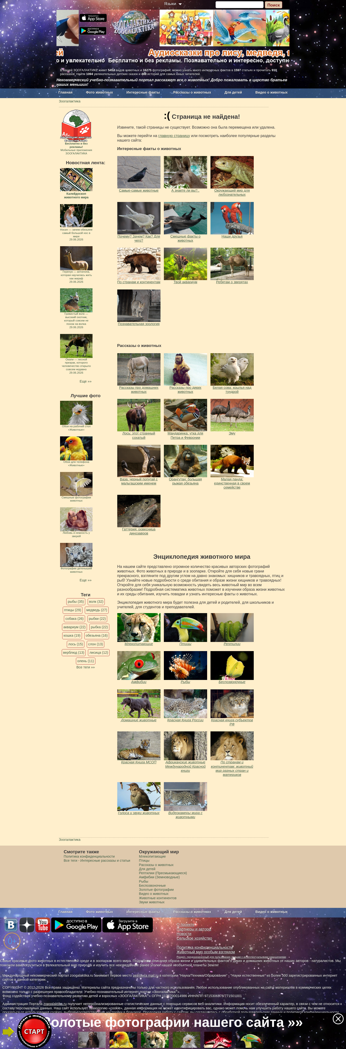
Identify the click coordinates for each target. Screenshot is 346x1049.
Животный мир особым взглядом (206, 952)
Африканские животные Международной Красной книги (185, 766)
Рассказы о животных (192, 92)
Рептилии (232, 644)
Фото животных (99, 92)
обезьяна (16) (97, 635)
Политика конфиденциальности (89, 856)
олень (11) (85, 661)
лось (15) (75, 644)
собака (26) (74, 619)
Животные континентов (157, 898)
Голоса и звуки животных (139, 813)
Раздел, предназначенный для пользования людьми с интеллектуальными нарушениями (231, 956)
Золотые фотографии (156, 890)
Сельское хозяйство (194, 938)
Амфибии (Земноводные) (159, 877)
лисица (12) (98, 652)
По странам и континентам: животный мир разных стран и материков (232, 768)
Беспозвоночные (232, 682)
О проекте (186, 925)
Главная (65, 92)
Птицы (185, 644)
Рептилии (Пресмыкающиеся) (163, 873)
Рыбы (185, 682)
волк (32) (96, 601)
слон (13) (95, 644)
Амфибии (138, 682)
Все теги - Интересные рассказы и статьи (97, 860)
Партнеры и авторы (194, 929)
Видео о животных (271, 92)
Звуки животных (151, 902)
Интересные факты (143, 92)
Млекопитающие (139, 644)
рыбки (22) (97, 619)
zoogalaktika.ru (55, 1004)
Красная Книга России (185, 720)
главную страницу (174, 136)
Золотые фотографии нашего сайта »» (173, 1022)
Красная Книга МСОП (138, 762)
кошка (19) (72, 635)
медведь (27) (96, 610)
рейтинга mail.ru (146, 975)
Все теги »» (85, 667)
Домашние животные (138, 720)
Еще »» (86, 381)
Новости (184, 934)
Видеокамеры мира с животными (185, 815)
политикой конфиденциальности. (313, 1012)
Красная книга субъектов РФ (232, 722)
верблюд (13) (73, 652)
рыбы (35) (76, 601)
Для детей (233, 92)
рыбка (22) (99, 627)
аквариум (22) (74, 627)
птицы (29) (72, 610)
